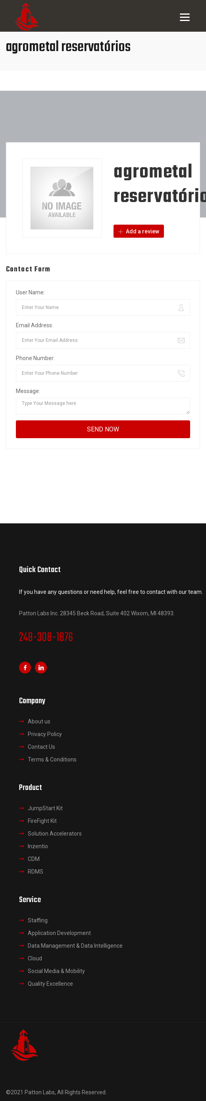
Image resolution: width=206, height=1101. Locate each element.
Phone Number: (35, 358)
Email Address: (34, 325)
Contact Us (41, 747)
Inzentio (38, 846)
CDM (34, 859)
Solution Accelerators (55, 833)
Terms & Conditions (52, 759)
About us (39, 721)
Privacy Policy (45, 734)
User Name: (30, 292)
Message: (28, 391)
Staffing (38, 920)
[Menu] (185, 17)
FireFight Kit (42, 821)
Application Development (59, 933)
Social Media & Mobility (56, 971)
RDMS (35, 871)
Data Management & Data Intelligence (75, 946)
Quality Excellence (50, 984)
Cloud (35, 958)
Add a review (138, 231)
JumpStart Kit (45, 808)
